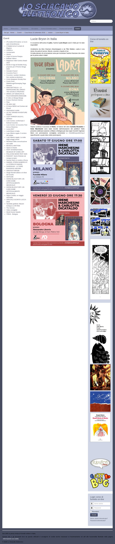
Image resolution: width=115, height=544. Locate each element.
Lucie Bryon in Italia (12, 131)
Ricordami (95, 511)
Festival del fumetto (65, 29)
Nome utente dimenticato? (99, 518)
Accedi (94, 515)
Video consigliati (11, 210)
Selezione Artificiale (12, 170)
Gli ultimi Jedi (10, 104)
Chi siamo (34, 29)
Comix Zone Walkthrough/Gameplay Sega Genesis (16, 83)
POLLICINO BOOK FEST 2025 (16, 154)
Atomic (8, 54)
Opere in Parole (11, 148)
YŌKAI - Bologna (12, 214)
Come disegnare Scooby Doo (16, 79)
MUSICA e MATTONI (13, 146)
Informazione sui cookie (11, 539)
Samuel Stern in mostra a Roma (17, 160)
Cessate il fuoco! (11, 71)
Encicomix (24, 29)
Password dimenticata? (98, 520)
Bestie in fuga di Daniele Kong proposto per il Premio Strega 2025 (16, 67)
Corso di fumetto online (49, 29)
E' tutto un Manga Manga (14, 98)
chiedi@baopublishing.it (77, 133)
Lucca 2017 (10, 129)
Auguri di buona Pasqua (14, 56)
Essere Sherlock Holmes (14, 100)
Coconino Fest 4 (11, 73)
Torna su (110, 542)
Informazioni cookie (12, 110)
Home (6, 29)
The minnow (10, 208)
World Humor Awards (13, 212)
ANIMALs (9, 50)
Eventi (77, 29)
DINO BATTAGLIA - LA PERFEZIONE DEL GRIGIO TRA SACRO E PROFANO (15, 90)
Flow (7, 102)
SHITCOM (9, 177)
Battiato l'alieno (11, 58)
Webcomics (14, 29)
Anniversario (10, 52)
